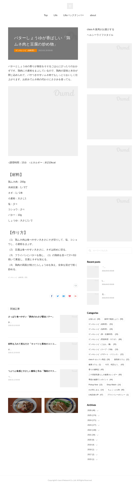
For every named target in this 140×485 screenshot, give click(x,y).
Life (55, 15)
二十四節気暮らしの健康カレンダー (105, 375)
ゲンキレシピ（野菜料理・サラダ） (105, 339)
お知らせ (94, 319)
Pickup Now (96, 385)
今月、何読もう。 (114, 365)
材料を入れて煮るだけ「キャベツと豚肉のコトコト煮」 (34, 344)
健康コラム (95, 365)
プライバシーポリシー (118, 395)
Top (46, 15)
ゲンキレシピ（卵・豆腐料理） (103, 334)
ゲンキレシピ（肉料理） (25, 50)
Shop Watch (114, 385)
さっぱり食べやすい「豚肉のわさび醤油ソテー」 (31, 316)
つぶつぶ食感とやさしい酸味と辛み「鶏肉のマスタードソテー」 (38, 371)
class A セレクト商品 (99, 359)
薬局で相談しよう (113, 319)
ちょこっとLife (116, 390)
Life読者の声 (96, 395)
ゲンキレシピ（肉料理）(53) (17, 277)
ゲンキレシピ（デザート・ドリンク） (106, 354)
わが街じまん (96, 390)
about (93, 15)
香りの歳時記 (96, 369)
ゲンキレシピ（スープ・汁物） (103, 349)
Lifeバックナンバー (73, 15)
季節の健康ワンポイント (101, 380)
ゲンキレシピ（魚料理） (101, 329)
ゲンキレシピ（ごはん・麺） (102, 344)
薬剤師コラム (121, 359)
